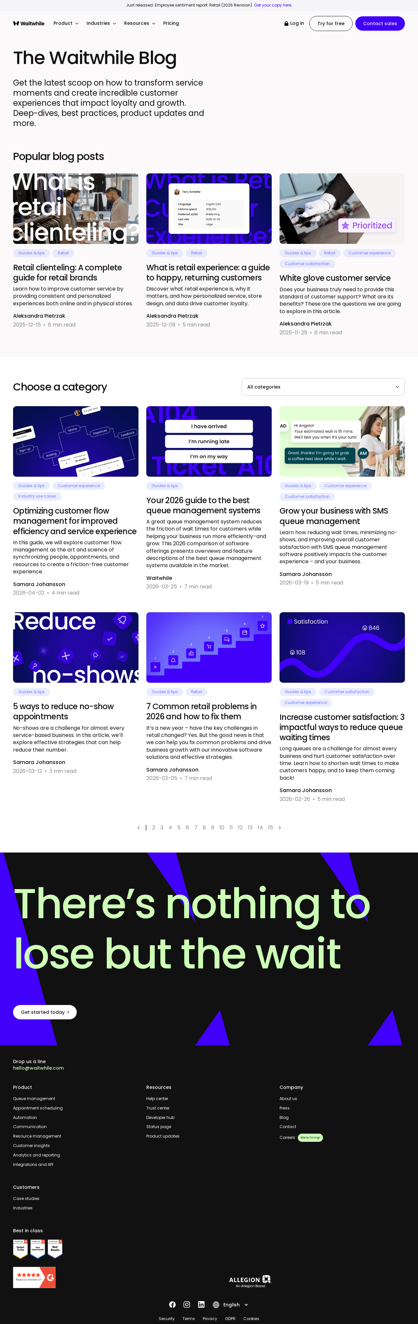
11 (231, 827)
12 (240, 827)
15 (270, 827)
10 (221, 827)
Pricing (171, 23)
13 (250, 827)
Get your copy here (272, 5)
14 (260, 827)
